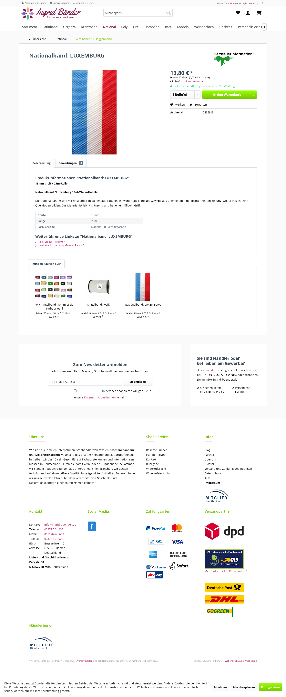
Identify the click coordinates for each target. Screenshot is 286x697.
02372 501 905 (53, 529)
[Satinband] (50, 27)
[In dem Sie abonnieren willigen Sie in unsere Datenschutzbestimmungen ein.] (75, 390)
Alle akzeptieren (244, 687)
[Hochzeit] (226, 27)
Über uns (211, 459)
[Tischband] (151, 27)
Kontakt (151, 459)
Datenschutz (213, 473)
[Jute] (135, 27)
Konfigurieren (270, 687)
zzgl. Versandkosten (193, 81)
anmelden (209, 370)
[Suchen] (168, 13)
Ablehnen (220, 687)
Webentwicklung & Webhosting (241, 660)
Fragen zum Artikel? (50, 241)
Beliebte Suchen (157, 450)
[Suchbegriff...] (138, 13)
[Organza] (69, 27)
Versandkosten (85, 660)
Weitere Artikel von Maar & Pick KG (60, 245)
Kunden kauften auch (46, 264)
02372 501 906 (53, 539)
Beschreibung (41, 163)
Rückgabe (152, 464)
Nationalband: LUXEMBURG (143, 304)
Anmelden (230, 3)
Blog (207, 450)
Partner (209, 455)
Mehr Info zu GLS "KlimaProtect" (226, 571)
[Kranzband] (89, 27)
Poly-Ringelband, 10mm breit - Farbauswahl (54, 306)
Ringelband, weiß (98, 304)
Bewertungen (71, 163)
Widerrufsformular (158, 473)
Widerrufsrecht (156, 468)
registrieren (248, 3)
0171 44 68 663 (54, 534)
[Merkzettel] (238, 13)
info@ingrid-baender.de (60, 524)
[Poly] (124, 27)
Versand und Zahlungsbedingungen (228, 468)
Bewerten (198, 104)
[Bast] (168, 27)
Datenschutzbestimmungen (102, 397)
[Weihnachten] (204, 27)
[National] (109, 27)
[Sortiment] (29, 27)
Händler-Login (155, 455)
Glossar (209, 464)
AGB (207, 478)
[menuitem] (138, 14)
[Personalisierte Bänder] (255, 27)
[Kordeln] (182, 27)
